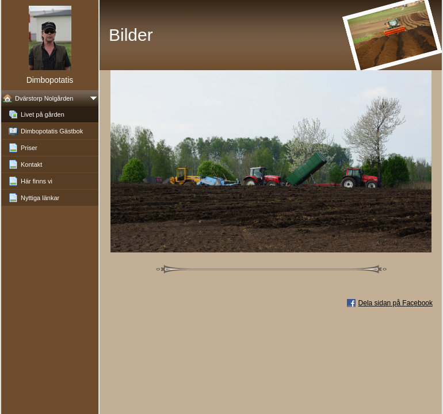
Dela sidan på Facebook (395, 303)
